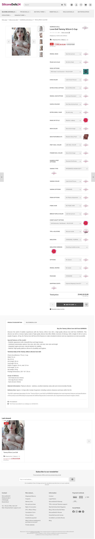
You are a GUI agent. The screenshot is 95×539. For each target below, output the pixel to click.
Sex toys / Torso (40, 12)
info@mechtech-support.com (13, 508)
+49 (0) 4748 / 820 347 (10, 506)
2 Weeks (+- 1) (64, 40)
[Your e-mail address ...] (44, 479)
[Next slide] (41, 54)
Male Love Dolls (68, 12)
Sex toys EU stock (83, 12)
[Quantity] (52, 305)
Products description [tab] (15, 322)
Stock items (6, 15)
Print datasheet (13, 401)
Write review (64, 32)
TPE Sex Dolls (25, 12)
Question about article (57, 309)
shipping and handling (35, 531)
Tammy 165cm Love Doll (10, 452)
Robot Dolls (54, 12)
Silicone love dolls (9, 12)
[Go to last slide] (41, 29)
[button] (41, 35)
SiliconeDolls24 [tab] (31, 322)
